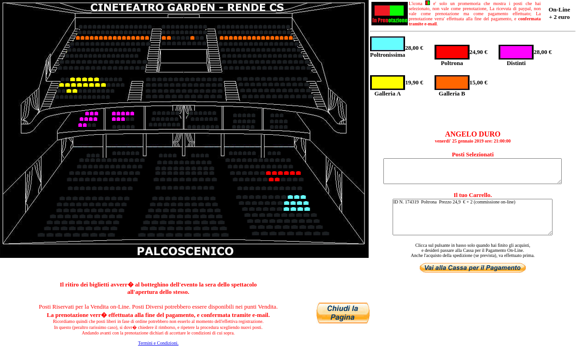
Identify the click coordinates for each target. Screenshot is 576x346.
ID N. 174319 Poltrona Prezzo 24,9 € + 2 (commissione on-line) (472, 217)
